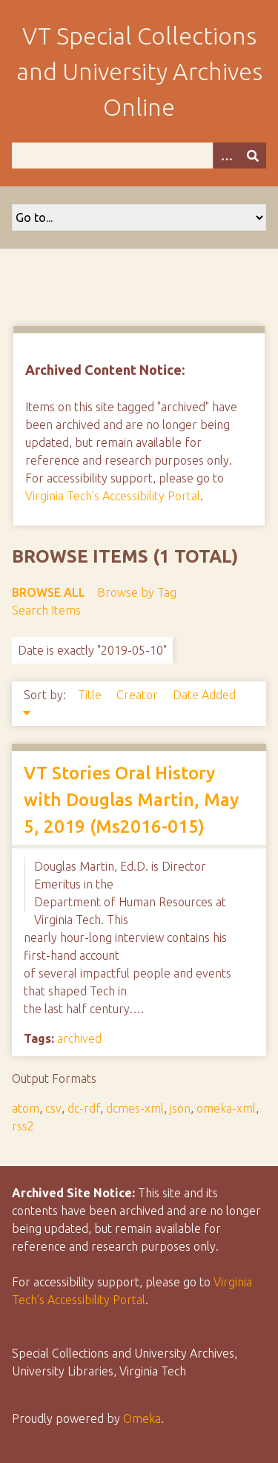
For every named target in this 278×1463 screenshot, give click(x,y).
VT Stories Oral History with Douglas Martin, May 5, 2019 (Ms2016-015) (131, 800)
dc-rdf (83, 1108)
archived (79, 1038)
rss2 (23, 1126)
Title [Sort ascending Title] (91, 694)
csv (53, 1108)
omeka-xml (226, 1108)
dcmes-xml (135, 1108)
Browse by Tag (136, 592)
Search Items (46, 610)
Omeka (142, 1418)
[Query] (139, 155)
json (180, 1108)
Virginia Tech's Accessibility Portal (112, 496)
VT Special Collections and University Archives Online (139, 71)
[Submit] (252, 155)
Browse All (48, 592)
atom (25, 1108)
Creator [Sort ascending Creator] (138, 694)
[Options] (226, 155)
